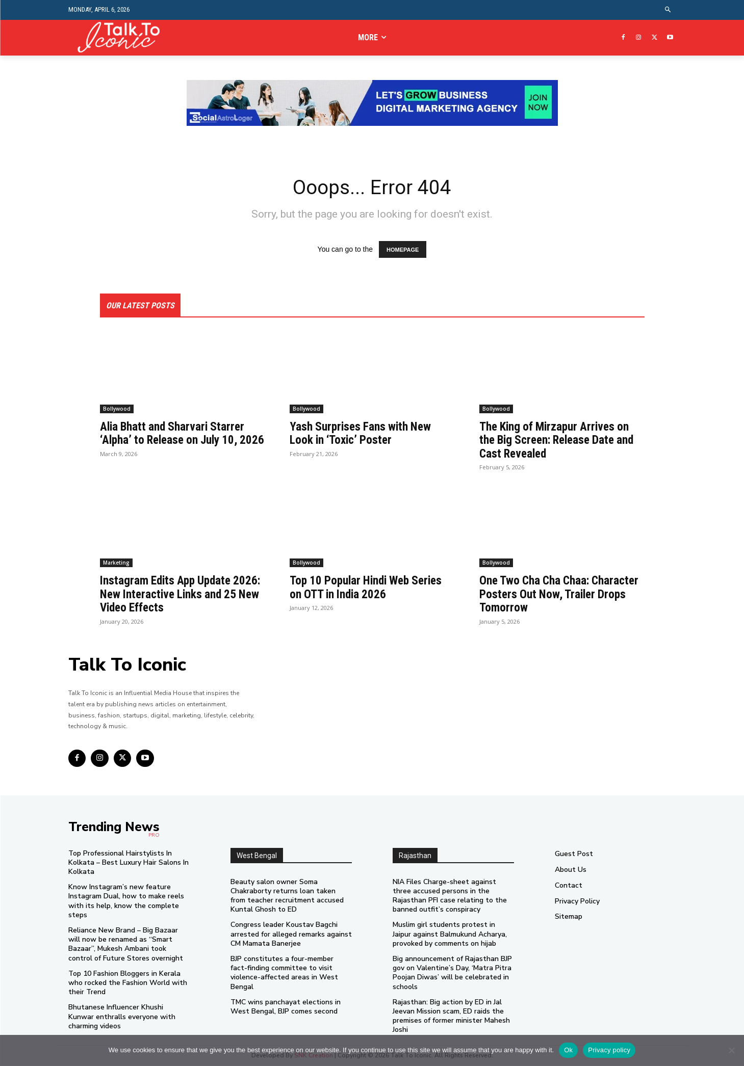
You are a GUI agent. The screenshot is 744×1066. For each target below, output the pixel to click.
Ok (568, 1050)
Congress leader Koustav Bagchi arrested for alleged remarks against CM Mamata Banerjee (291, 935)
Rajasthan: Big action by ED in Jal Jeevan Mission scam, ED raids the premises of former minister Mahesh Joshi (451, 1016)
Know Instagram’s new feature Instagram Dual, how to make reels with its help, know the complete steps (126, 902)
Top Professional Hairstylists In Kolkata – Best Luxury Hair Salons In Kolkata (128, 863)
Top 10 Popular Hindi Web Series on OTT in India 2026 (370, 588)
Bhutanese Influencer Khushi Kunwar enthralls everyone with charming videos (121, 1017)
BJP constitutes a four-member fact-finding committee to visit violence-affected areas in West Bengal (284, 974)
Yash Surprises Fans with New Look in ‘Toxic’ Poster (362, 434)
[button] (668, 10)
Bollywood (117, 409)
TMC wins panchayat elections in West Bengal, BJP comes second (285, 1007)
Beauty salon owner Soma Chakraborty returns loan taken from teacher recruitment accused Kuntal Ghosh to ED (287, 896)
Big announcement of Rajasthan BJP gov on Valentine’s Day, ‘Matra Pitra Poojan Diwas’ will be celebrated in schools (452, 974)
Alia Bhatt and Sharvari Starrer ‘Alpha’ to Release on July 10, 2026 (175, 441)
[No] (731, 1050)
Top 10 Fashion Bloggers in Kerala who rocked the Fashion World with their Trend (127, 983)
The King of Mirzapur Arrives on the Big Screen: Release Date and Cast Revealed (561, 441)
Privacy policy (609, 1050)
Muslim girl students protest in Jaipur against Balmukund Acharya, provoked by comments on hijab (450, 935)
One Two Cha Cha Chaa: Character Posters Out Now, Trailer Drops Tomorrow (547, 595)
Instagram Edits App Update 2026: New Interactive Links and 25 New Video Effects (179, 595)
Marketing (116, 563)
